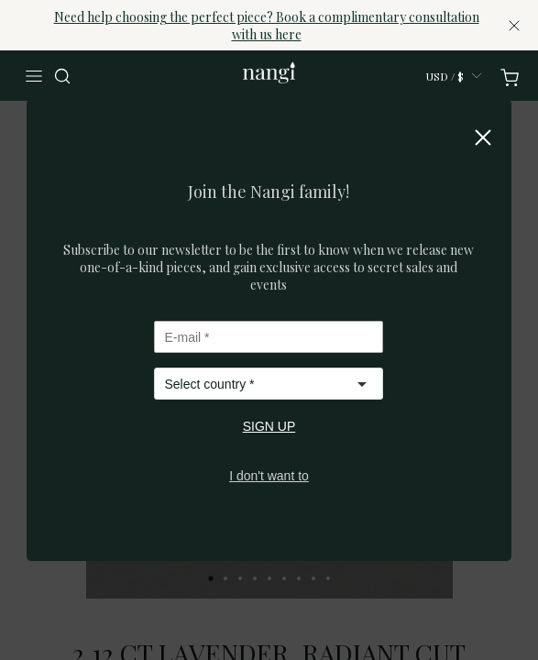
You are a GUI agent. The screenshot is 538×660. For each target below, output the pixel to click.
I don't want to (269, 475)
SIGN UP (269, 426)
